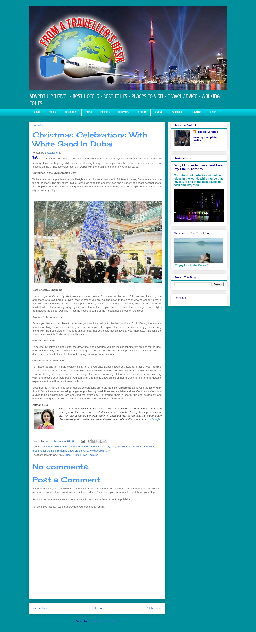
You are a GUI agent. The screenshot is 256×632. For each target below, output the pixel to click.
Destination (71, 112)
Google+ (157, 419)
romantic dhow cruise (69, 450)
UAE (86, 450)
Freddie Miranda (207, 131)
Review (158, 112)
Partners (104, 112)
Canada (52, 112)
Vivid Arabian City (100, 450)
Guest (89, 112)
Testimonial (176, 112)
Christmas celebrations (55, 446)
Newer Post (40, 608)
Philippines (123, 112)
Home (213, 112)
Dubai (93, 446)
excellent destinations (129, 446)
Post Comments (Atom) (104, 621)
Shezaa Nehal (53, 152)
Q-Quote (141, 112)
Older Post (154, 608)
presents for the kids (44, 450)
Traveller (196, 112)
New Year (148, 446)
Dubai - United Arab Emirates (81, 454)
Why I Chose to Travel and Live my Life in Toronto (198, 167)
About (37, 112)
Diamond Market (78, 446)
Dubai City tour (106, 446)
